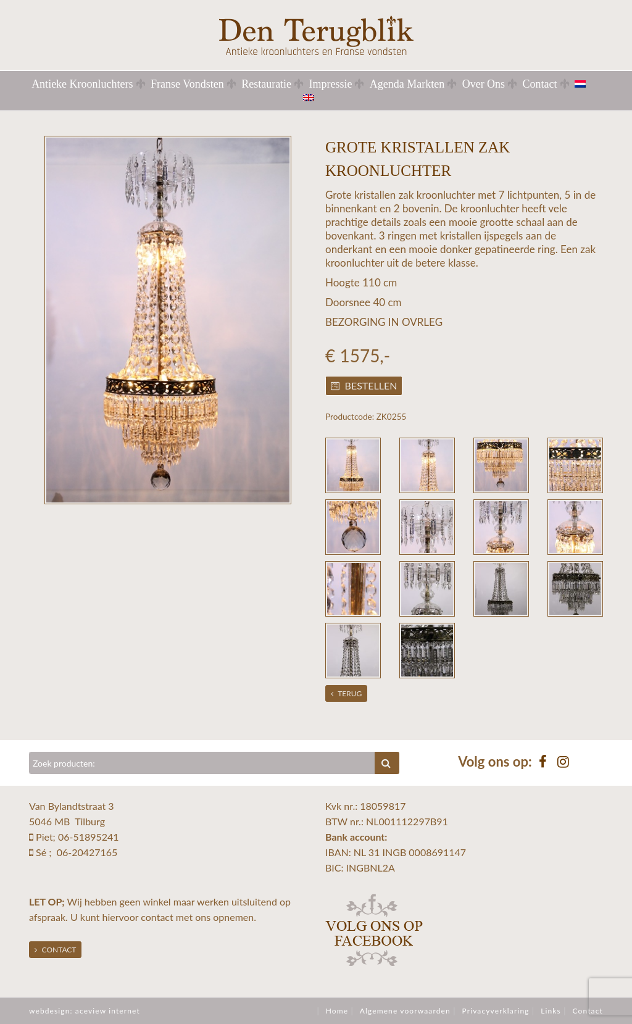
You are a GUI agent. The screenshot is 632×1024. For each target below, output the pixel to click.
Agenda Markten (407, 84)
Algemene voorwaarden (405, 1010)
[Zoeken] (202, 763)
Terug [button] (346, 693)
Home (337, 1010)
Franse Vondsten (187, 84)
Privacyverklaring (495, 1010)
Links (551, 1010)
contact (157, 917)
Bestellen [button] (364, 385)
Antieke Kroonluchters (82, 84)
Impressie (330, 84)
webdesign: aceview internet (84, 1010)
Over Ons (483, 84)
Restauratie (266, 84)
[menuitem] (588, 84)
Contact (540, 84)
